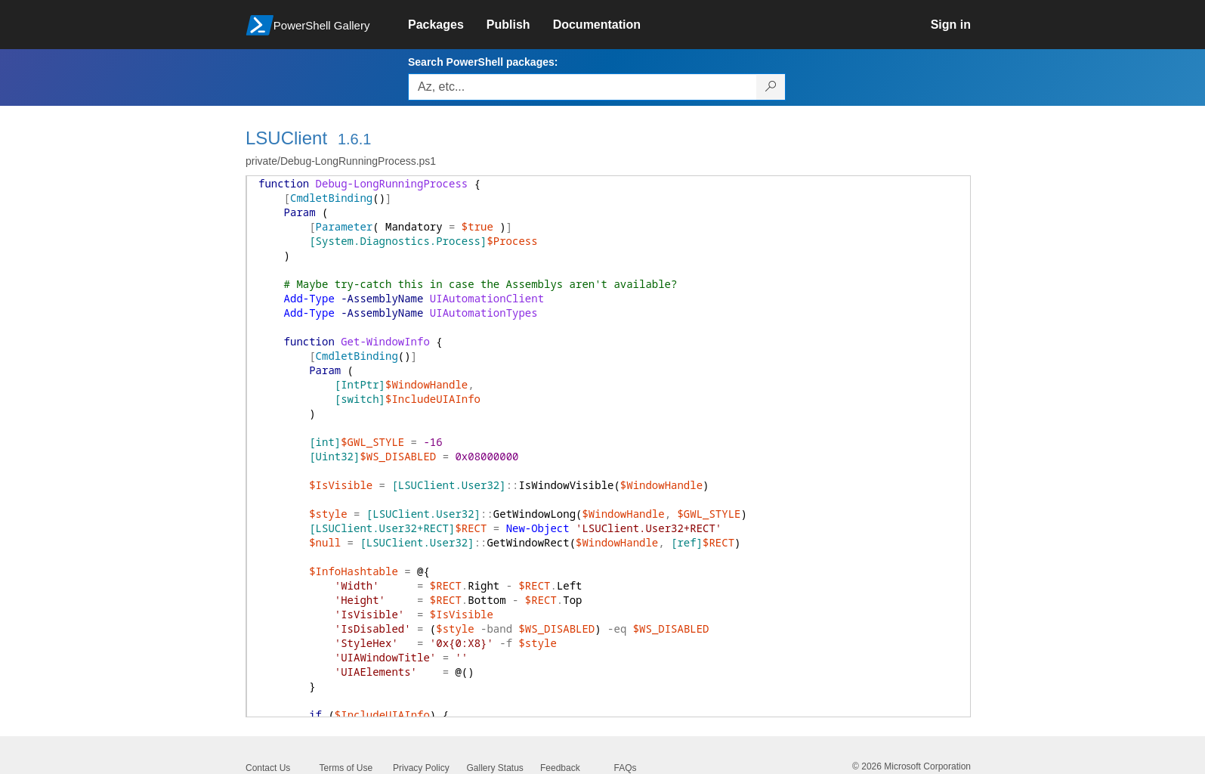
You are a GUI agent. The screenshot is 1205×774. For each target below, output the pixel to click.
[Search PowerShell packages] (771, 87)
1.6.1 (354, 139)
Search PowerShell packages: (483, 62)
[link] (447, 25)
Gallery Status (495, 768)
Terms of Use (346, 768)
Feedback (560, 768)
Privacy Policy (421, 768)
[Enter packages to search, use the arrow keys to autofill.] (582, 87)
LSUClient (286, 138)
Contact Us (268, 768)
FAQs (625, 768)
